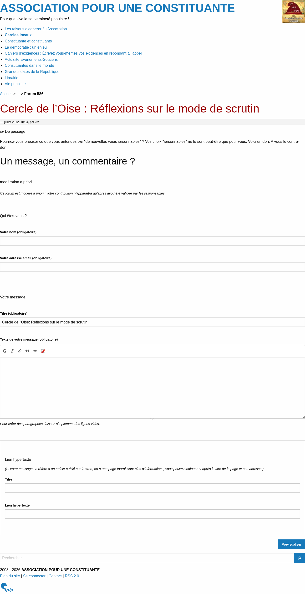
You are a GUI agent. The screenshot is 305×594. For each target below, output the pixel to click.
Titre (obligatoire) (13, 313)
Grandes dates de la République (32, 72)
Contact (55, 576)
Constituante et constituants (28, 41)
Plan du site (10, 576)
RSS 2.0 (72, 576)
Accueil (6, 94)
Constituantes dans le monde (29, 65)
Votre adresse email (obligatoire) (25, 258)
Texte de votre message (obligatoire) (29, 339)
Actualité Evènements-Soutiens (31, 59)
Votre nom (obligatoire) (18, 232)
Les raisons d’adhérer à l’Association (36, 29)
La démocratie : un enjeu (26, 47)
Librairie (11, 78)
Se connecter (34, 576)
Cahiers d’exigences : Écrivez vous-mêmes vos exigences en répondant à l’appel (73, 53)
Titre (8, 479)
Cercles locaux (18, 35)
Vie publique (15, 84)
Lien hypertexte (17, 505)
